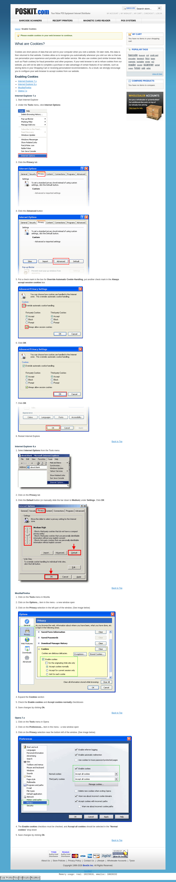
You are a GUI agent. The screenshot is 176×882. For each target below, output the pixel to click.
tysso (137, 67)
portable (140, 61)
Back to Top (117, 441)
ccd (147, 55)
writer (148, 68)
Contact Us (89, 860)
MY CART (138, 13)
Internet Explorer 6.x (27, 84)
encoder (132, 58)
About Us (45, 860)
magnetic (131, 62)
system (130, 68)
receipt (139, 65)
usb (143, 68)
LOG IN (159, 13)
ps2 (152, 62)
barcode (133, 55)
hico (147, 58)
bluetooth (142, 55)
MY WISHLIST (126, 13)
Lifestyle (100, 860)
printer (147, 62)
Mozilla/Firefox (24, 87)
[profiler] (88, 871)
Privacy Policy (74, 860)
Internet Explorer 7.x (27, 81)
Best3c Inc (88, 865)
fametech (140, 59)
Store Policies (59, 860)
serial (157, 65)
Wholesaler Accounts (116, 860)
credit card (154, 55)
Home (17, 29)
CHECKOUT (149, 13)
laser (153, 58)
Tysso (132, 860)
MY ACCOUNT (112, 13)
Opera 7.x (22, 91)
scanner (149, 64)
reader (132, 64)
